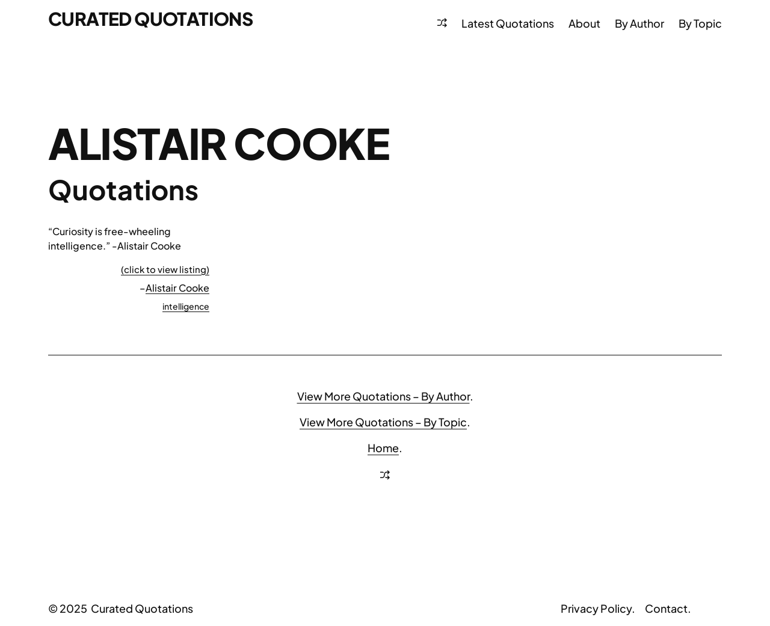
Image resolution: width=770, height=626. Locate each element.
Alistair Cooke (177, 287)
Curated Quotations (150, 18)
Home (383, 448)
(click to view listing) (165, 269)
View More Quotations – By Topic (383, 422)
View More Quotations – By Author (383, 396)
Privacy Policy (596, 608)
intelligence (185, 306)
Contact (666, 608)
